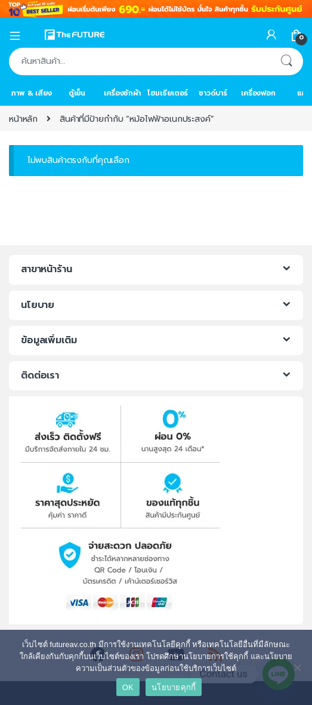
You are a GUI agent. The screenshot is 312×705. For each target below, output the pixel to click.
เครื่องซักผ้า (122, 93)
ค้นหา (286, 61)
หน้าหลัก (23, 119)
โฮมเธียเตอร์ (168, 93)
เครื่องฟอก (258, 93)
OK (128, 687)
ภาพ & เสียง (31, 93)
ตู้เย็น (77, 93)
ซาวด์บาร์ (213, 93)
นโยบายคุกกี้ (174, 687)
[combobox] (139, 61)
